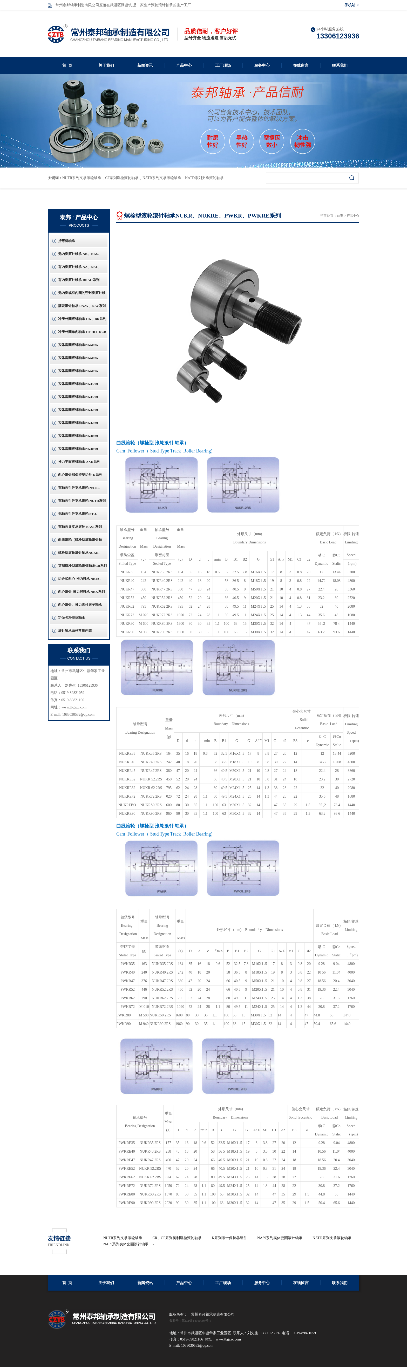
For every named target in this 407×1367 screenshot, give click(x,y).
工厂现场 (223, 65)
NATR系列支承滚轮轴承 (162, 178)
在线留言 (301, 65)
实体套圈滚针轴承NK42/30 (78, 423)
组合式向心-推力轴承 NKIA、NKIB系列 (80, 581)
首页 (340, 216)
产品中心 (184, 65)
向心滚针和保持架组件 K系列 (80, 475)
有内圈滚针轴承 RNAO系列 (78, 280)
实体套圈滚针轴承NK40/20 (78, 449)
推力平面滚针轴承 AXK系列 (79, 462)
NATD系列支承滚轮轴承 (204, 178)
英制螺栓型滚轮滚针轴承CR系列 (82, 566)
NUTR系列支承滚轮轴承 (81, 178)
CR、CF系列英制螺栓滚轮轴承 (177, 1238)
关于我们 (106, 65)
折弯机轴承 (66, 241)
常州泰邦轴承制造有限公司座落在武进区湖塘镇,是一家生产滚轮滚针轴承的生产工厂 (123, 5)
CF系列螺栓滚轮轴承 (122, 178)
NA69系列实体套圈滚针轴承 (279, 1238)
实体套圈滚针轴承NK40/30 (78, 436)
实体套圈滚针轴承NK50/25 (78, 371)
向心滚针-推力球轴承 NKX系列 (81, 592)
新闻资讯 (145, 65)
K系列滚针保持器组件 (229, 1238)
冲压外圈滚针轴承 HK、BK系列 (82, 319)
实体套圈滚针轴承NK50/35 (78, 345)
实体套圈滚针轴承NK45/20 (78, 384)
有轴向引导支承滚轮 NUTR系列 (82, 501)
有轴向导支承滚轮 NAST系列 (80, 527)
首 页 (67, 65)
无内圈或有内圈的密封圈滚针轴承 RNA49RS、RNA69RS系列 (81, 295)
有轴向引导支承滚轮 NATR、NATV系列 (80, 490)
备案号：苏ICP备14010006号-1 (190, 1321)
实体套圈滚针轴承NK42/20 (78, 410)
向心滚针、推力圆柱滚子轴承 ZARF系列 (80, 607)
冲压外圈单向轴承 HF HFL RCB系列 (82, 334)
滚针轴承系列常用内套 (75, 631)
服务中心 (262, 65)
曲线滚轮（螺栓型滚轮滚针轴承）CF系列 (80, 542)
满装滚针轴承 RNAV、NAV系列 (82, 306)
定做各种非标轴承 (71, 618)
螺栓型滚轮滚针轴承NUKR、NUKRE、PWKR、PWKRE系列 (82, 555)
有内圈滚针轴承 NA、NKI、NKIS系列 (79, 269)
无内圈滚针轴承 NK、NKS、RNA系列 (79, 256)
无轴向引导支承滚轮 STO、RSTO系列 (78, 516)
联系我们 (340, 65)
